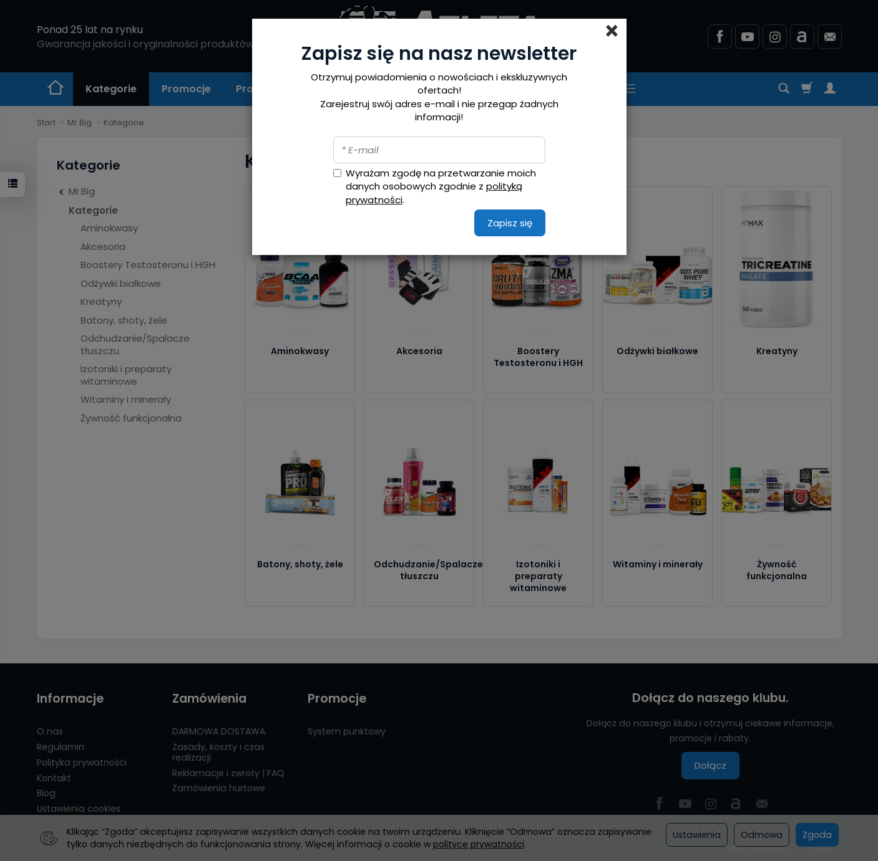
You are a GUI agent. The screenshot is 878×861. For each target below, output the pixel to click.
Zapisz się (509, 222)
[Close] (611, 31)
